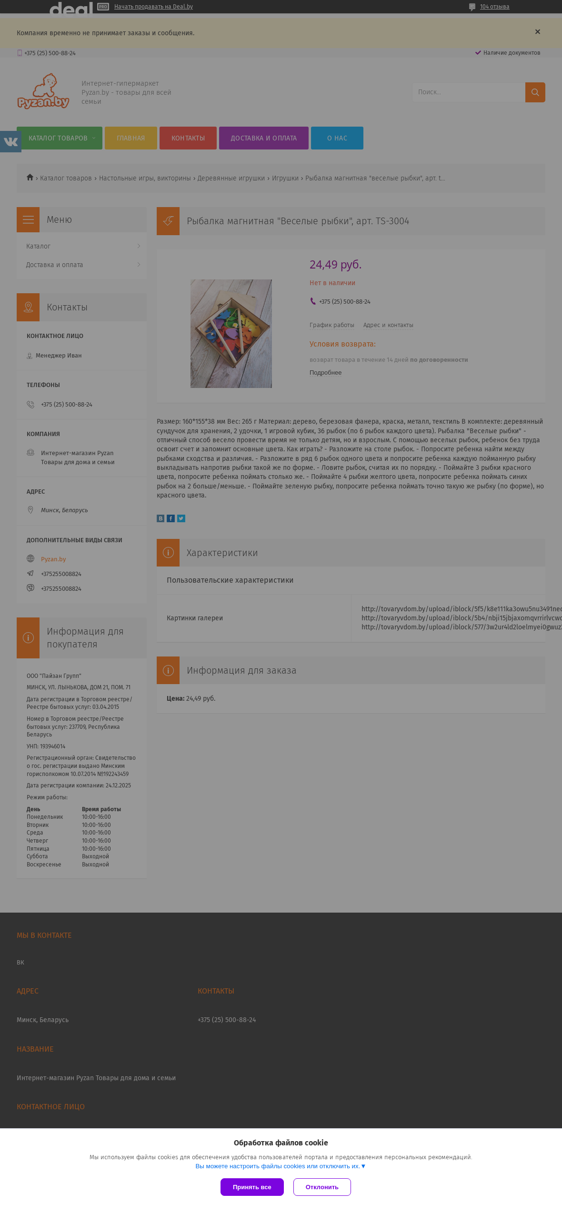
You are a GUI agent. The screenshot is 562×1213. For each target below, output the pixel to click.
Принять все (252, 1187)
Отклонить (322, 1187)
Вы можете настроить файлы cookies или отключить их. (277, 1166)
